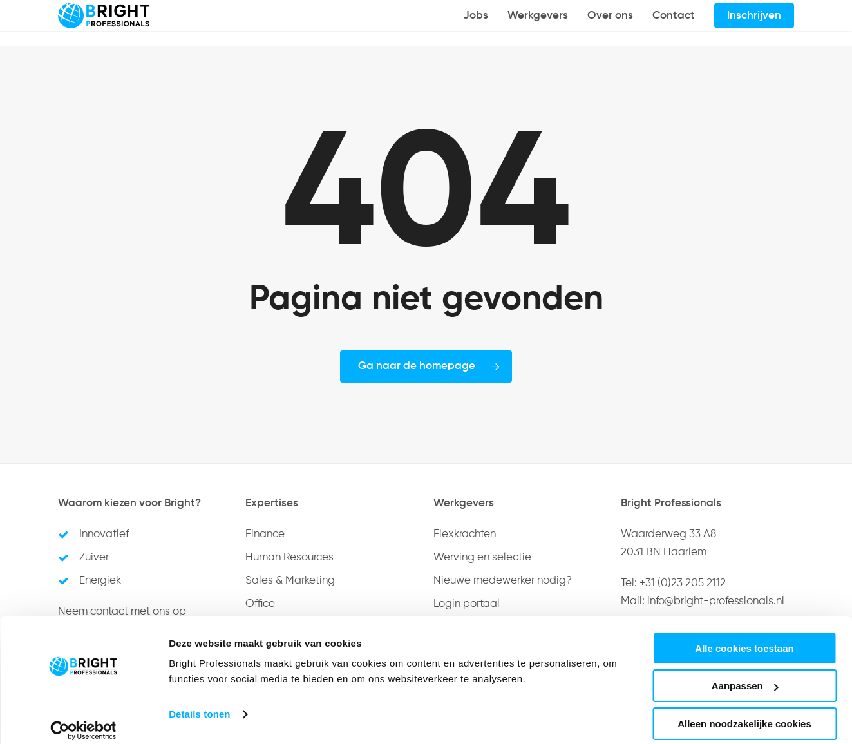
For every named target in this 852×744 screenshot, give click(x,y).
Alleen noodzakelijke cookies (744, 712)
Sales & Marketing (290, 580)
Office (260, 603)
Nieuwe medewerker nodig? (502, 580)
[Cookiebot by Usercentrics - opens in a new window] (83, 719)
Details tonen (199, 702)
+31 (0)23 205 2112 (682, 583)
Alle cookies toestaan (744, 636)
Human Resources (289, 557)
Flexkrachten (464, 534)
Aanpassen (745, 674)
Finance (265, 534)
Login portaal (466, 603)
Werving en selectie (482, 557)
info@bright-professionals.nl (715, 601)
